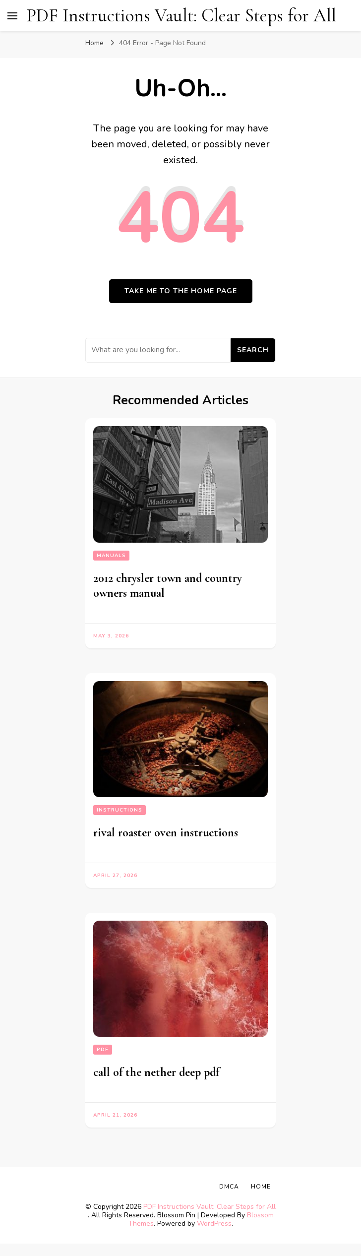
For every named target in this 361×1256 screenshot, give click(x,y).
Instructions (119, 810)
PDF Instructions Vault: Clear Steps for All (181, 15)
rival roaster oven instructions (165, 832)
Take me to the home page (180, 291)
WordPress (214, 1223)
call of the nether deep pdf (156, 1072)
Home (261, 1187)
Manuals (111, 555)
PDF (103, 1049)
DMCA (229, 1187)
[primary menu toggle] (12, 15)
